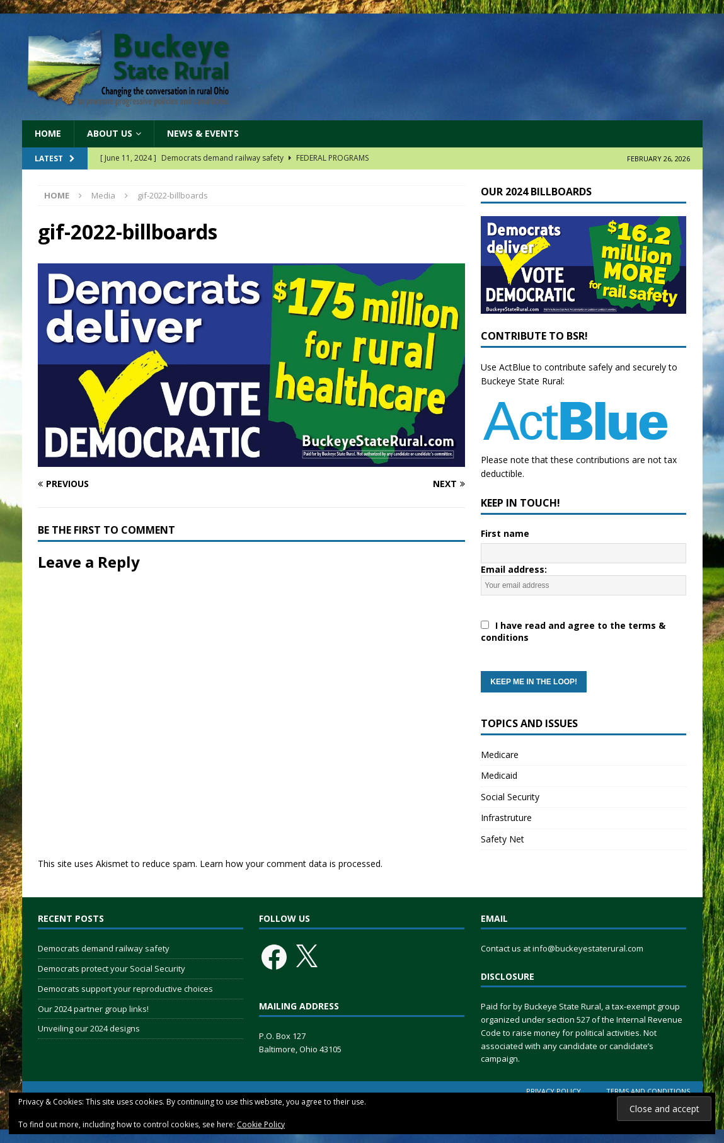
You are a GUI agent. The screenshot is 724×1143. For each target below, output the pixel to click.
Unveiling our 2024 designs (89, 1028)
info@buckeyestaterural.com (587, 948)
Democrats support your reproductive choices (125, 988)
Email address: (583, 627)
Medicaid (499, 775)
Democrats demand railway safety (104, 948)
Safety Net (502, 839)
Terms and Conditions (648, 1091)
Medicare (500, 755)
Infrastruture (506, 818)
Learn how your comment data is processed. (291, 864)
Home (48, 133)
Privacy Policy (553, 1091)
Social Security (510, 797)
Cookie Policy (261, 1124)
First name (505, 533)
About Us (109, 133)
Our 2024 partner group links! (93, 1008)
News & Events (203, 133)
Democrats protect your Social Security (111, 968)
